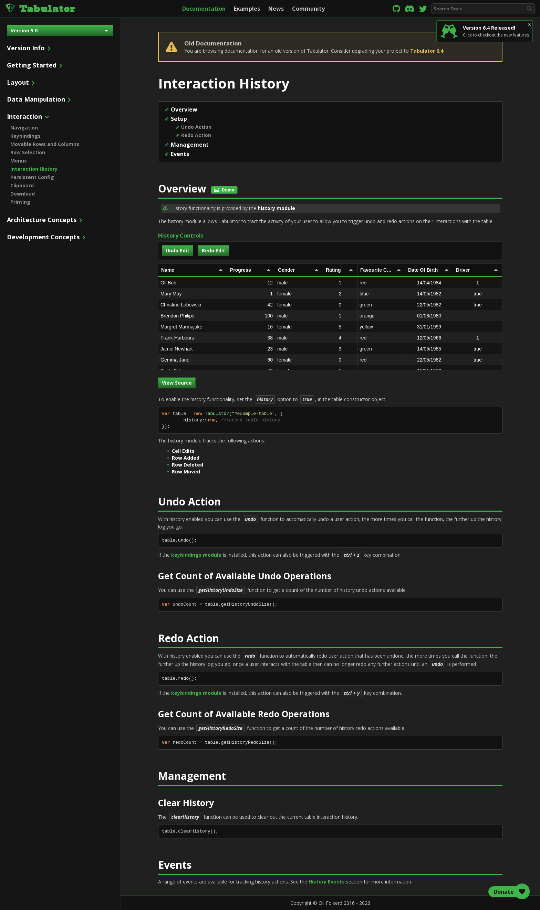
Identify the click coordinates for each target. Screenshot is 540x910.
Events (180, 154)
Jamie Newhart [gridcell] (193, 348)
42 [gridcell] (251, 304)
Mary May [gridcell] (193, 293)
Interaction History (34, 169)
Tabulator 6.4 (426, 51)
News (276, 8)
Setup (179, 119)
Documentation (204, 8)
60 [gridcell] (251, 359)
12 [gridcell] (251, 282)
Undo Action (196, 127)
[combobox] (483, 8)
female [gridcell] (299, 293)
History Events (327, 881)
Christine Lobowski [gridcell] (193, 304)
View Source (177, 382)
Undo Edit (177, 250)
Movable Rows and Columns (44, 144)
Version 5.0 (59, 30)
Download (22, 193)
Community (308, 8)
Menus (18, 160)
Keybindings (25, 136)
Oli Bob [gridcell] (193, 282)
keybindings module (196, 555)
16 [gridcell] (251, 326)
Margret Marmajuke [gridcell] (193, 326)
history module (276, 208)
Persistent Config (32, 177)
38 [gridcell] (251, 337)
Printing (20, 202)
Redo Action (196, 135)
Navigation (24, 127)
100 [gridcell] (251, 315)
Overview (184, 109)
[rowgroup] (330, 323)
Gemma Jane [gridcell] (193, 359)
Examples (247, 8)
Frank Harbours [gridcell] (193, 337)
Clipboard (22, 185)
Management (190, 144)
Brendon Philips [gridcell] (193, 315)
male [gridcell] (299, 282)
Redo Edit (213, 250)
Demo (224, 190)
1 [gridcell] (251, 293)
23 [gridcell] (251, 348)
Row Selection (27, 152)
